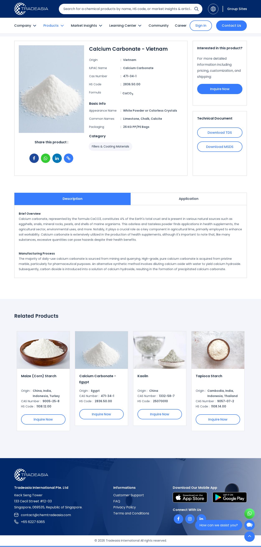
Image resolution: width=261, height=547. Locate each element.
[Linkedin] (201, 519)
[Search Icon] (196, 10)
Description (72, 198)
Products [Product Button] (54, 25)
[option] (43, 381)
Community (159, 25)
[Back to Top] (249, 536)
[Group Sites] (235, 9)
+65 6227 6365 (29, 522)
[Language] (213, 9)
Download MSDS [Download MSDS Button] (219, 146)
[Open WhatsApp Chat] (249, 514)
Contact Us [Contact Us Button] (231, 25)
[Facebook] (178, 519)
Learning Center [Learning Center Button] (125, 25)
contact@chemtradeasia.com (42, 515)
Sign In (200, 25)
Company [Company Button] (25, 25)
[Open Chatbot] (249, 526)
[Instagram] (190, 519)
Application (188, 198)
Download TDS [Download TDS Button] (220, 132)
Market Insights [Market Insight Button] (87, 25)
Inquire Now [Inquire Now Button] (219, 89)
